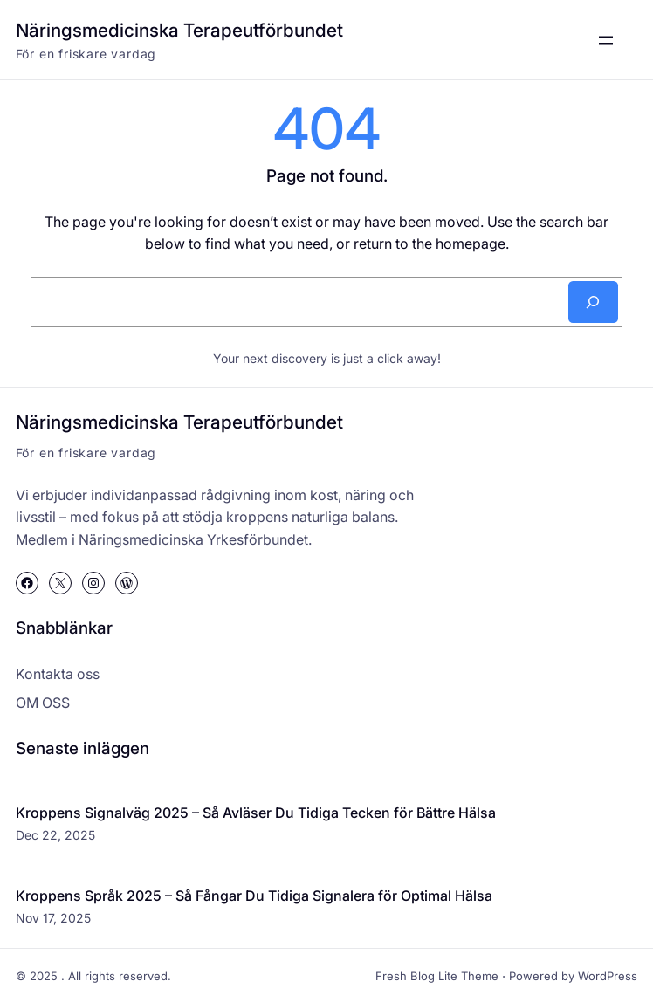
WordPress (607, 976)
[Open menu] (605, 40)
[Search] (593, 302)
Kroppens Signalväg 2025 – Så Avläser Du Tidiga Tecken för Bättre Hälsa (256, 812)
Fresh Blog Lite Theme (436, 976)
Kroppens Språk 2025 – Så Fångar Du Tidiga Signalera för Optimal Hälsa (254, 895)
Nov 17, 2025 (53, 917)
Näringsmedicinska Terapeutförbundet (179, 30)
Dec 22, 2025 (55, 834)
